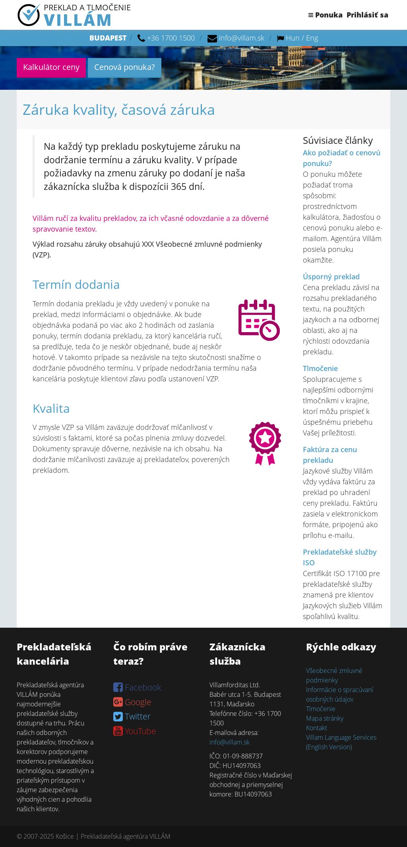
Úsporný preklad (331, 276)
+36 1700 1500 (171, 38)
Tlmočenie (320, 368)
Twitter (132, 716)
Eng (312, 38)
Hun (293, 38)
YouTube (134, 731)
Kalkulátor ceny (51, 67)
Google (132, 702)
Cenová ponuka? (124, 67)
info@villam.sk (241, 38)
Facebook (137, 687)
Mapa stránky (324, 718)
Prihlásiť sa (367, 14)
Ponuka (325, 14)
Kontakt (316, 727)
